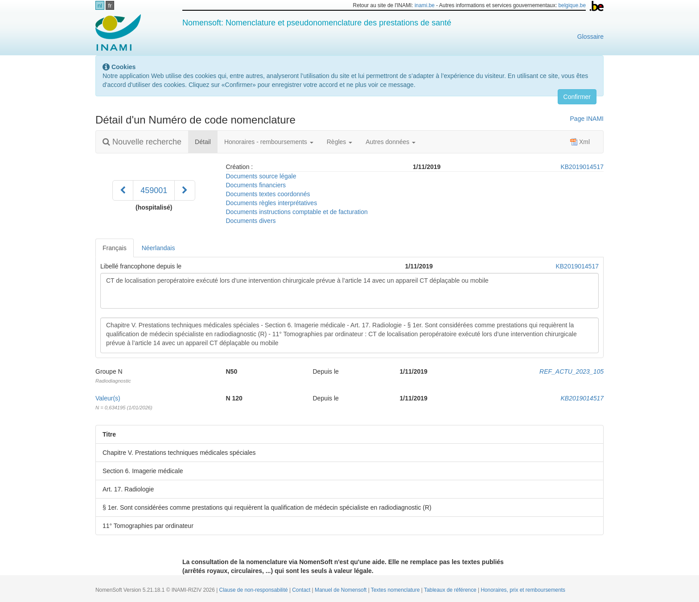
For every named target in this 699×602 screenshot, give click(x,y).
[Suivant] (184, 190)
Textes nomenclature (396, 590)
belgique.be (572, 5)
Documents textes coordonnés (268, 194)
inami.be (425, 5)
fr (110, 5)
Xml (580, 141)
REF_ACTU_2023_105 (571, 371)
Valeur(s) (107, 398)
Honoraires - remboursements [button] (268, 141)
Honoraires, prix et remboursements (523, 590)
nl (100, 5)
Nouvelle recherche (142, 141)
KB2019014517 (582, 166)
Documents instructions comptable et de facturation (297, 211)
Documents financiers (256, 185)
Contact (302, 590)
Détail (206, 141)
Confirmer (577, 96)
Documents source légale (261, 176)
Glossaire (590, 36)
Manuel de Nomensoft (341, 590)
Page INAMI (587, 118)
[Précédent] (122, 190)
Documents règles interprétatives (271, 202)
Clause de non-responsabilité (254, 590)
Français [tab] (115, 248)
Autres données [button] (390, 141)
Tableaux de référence (451, 590)
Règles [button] (339, 141)
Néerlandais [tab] (158, 248)
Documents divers (251, 220)
